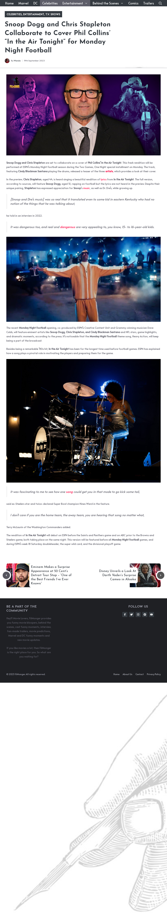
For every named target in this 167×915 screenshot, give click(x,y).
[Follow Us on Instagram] (138, 614)
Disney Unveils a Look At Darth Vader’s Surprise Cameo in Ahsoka (117, 575)
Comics (133, 3)
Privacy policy (154, 674)
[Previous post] (6, 575)
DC (35, 3)
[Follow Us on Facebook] (124, 614)
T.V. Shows (52, 14)
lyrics (103, 179)
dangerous (67, 227)
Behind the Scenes (109, 3)
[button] (160, 3)
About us (127, 674)
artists (109, 171)
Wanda (17, 60)
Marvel (23, 3)
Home (9, 3)
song (69, 492)
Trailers (148, 3)
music (86, 188)
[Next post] (160, 575)
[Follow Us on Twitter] (131, 614)
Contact (139, 674)
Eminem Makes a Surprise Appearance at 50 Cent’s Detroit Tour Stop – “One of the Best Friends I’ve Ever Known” (51, 575)
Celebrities (50, 3)
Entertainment (76, 3)
